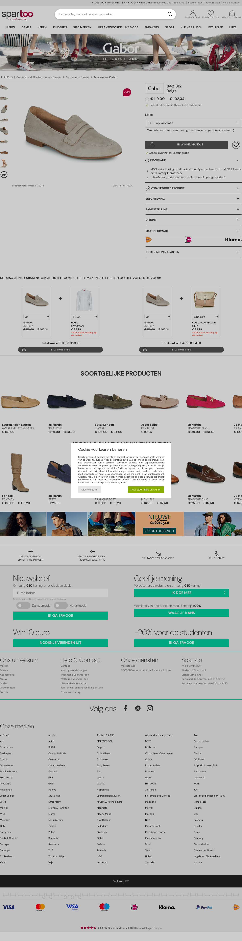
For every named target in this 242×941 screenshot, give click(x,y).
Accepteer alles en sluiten (145, 489)
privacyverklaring (111, 482)
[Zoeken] (170, 14)
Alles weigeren (89, 489)
